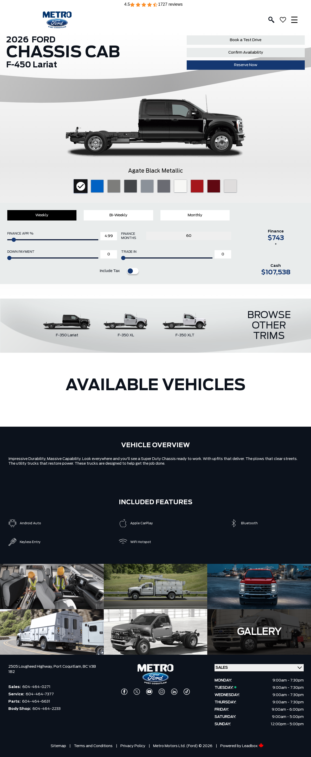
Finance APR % (20, 233)
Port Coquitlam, (68, 666)
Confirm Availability (245, 52)
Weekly (41, 215)
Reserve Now (245, 65)
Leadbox (253, 746)
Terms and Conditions (93, 746)
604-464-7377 (40, 694)
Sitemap (58, 746)
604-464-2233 (47, 709)
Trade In (129, 251)
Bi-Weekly (118, 215)
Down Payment (21, 251)
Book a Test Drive (245, 40)
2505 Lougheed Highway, (31, 666)
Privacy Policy (132, 746)
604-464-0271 (36, 687)
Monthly (195, 215)
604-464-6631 (36, 701)
